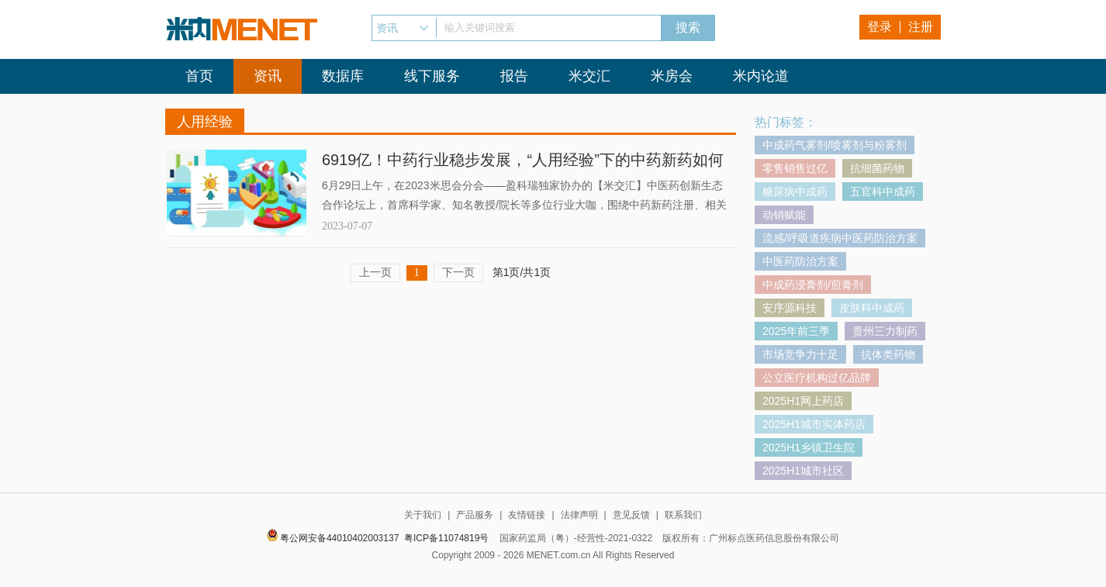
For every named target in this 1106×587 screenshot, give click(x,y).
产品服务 (474, 514)
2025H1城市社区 (803, 470)
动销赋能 (784, 215)
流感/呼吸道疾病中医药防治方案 (840, 238)
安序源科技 (789, 308)
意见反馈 (631, 514)
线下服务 (432, 76)
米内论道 (761, 76)
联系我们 (683, 514)
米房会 (672, 76)
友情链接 (526, 514)
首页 (199, 76)
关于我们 (422, 514)
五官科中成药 (882, 191)
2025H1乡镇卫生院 (808, 447)
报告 (514, 76)
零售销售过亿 (795, 168)
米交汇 (589, 76)
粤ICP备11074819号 (446, 538)
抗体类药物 (888, 354)
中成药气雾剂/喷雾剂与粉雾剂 (834, 145)
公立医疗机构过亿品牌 (816, 377)
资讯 (268, 76)
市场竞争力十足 (800, 354)
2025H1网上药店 (803, 401)
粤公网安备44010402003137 (339, 538)
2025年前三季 (796, 331)
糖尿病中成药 (795, 191)
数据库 (343, 76)
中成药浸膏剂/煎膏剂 (812, 284)
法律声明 (579, 514)
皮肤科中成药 (871, 308)
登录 (879, 26)
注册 (920, 26)
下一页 (458, 272)
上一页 (375, 272)
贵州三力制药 (885, 331)
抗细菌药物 (877, 168)
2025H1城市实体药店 (814, 424)
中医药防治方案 (800, 261)
